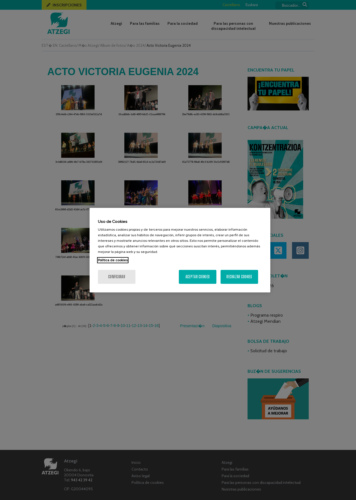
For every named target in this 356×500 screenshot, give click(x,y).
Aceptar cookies (198, 276)
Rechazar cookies (239, 276)
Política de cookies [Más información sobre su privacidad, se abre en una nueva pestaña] (113, 260)
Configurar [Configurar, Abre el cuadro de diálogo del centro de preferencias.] (116, 276)
